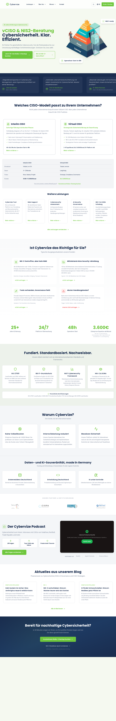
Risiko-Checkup (107, 4)
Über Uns (42, 4)
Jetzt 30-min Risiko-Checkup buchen (17, 55)
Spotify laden (87, 541)
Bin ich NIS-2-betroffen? (44, 55)
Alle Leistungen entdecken (58, 230)
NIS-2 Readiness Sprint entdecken (58, 646)
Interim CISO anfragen (70, 307)
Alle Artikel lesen (58, 609)
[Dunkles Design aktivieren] (93, 4)
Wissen (52, 4)
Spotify (78, 556)
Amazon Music (103, 556)
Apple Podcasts (89, 556)
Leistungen (30, 4)
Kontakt (61, 4)
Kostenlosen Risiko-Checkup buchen (70, 184)
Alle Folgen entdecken (14, 552)
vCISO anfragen (21, 280)
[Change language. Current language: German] (98, 4)
